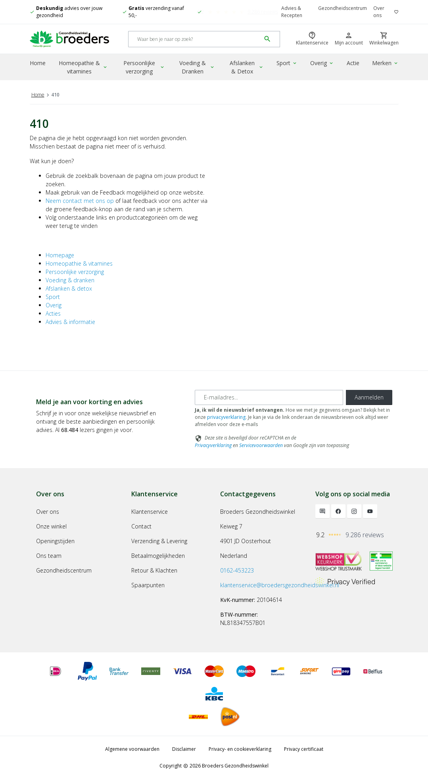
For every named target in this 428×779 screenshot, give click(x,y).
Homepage (60, 255)
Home (38, 63)
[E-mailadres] (269, 397)
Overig (322, 63)
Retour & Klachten (154, 570)
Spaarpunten (148, 585)
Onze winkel (51, 526)
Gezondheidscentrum (342, 8)
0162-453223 (237, 570)
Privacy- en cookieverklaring (240, 749)
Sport (286, 63)
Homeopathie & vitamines (83, 67)
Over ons (378, 12)
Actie (353, 63)
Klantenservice (149, 511)
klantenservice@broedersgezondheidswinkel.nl (279, 585)
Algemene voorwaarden (132, 749)
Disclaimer (184, 749)
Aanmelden (369, 397)
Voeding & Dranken (197, 67)
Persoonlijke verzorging (144, 67)
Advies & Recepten (291, 12)
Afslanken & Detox (247, 67)
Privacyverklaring (213, 445)
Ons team (48, 555)
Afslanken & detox (69, 288)
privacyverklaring (226, 417)
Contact (141, 526)
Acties (53, 313)
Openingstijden (55, 541)
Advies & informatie (70, 322)
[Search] (194, 39)
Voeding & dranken (70, 280)
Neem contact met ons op (80, 200)
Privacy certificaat (303, 749)
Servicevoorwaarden (261, 445)
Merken (385, 63)
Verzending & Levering (159, 541)
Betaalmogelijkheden (158, 555)
